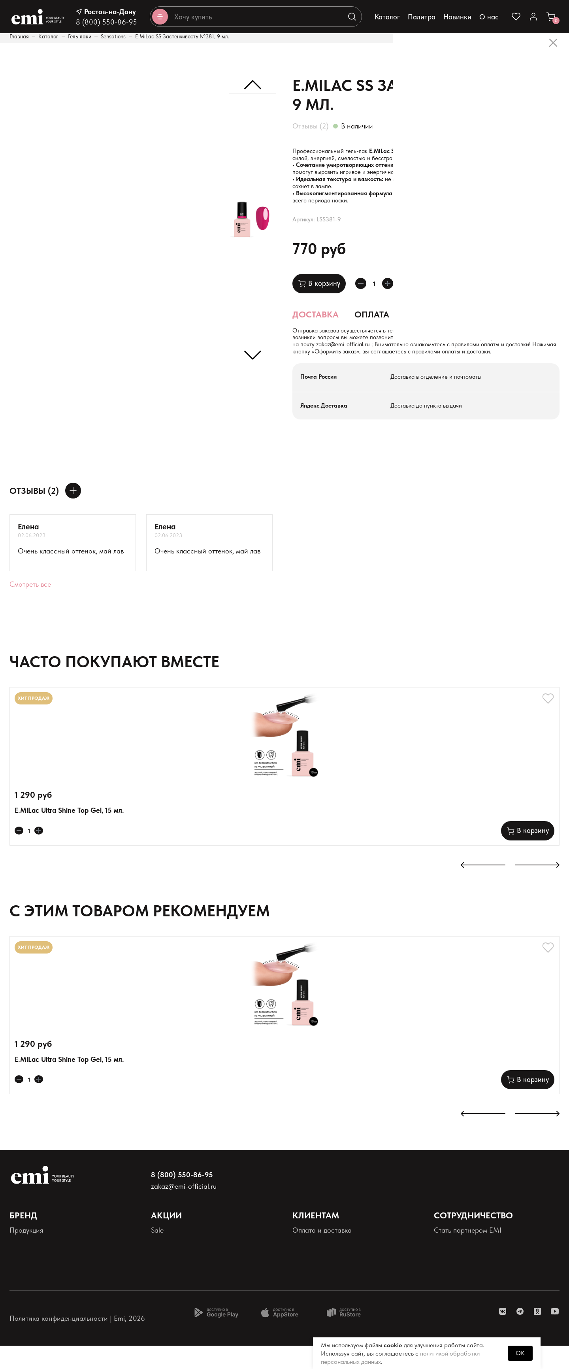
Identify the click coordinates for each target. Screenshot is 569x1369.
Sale (157, 1254)
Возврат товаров (318, 1280)
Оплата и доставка (322, 1254)
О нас (489, 17)
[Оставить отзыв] (73, 514)
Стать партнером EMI (467, 1254)
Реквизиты (25, 1293)
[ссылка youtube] (555, 1334)
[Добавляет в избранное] (418, 293)
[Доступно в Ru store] (349, 1336)
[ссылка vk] (502, 1334)
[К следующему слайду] (537, 889)
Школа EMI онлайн (464, 1267)
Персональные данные (45, 1280)
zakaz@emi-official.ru (472, 358)
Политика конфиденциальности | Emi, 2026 (77, 1341)
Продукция (26, 1254)
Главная (19, 36)
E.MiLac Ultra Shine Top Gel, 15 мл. (69, 834)
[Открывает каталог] (160, 17)
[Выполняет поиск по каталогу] (352, 16)
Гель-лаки (79, 36)
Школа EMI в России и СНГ (477, 1280)
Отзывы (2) (310, 126)
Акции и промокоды (182, 1267)
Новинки (457, 17)
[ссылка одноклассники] (537, 1334)
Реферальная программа (472, 1293)
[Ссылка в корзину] (551, 16)
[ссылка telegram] (520, 1334)
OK (520, 1353)
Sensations (113, 36)
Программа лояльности (187, 1280)
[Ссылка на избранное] (516, 16)
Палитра (421, 17)
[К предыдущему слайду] (483, 889)
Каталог (387, 17)
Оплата (371, 324)
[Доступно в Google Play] (216, 1336)
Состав (422, 324)
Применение (484, 324)
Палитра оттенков (37, 1267)
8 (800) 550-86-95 (106, 22)
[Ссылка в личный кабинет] (533, 16)
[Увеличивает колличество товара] (395, 294)
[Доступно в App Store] (282, 1336)
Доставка (315, 324)
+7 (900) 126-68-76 (335, 358)
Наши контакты (316, 1267)
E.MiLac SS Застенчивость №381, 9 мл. (182, 36)
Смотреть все (30, 608)
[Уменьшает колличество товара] (363, 294)
